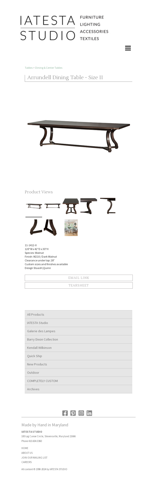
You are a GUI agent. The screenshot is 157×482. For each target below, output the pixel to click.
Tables (29, 67)
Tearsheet (79, 285)
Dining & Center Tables (48, 67)
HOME (24, 448)
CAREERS (26, 462)
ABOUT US (27, 453)
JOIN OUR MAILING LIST (34, 457)
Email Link (78, 278)
